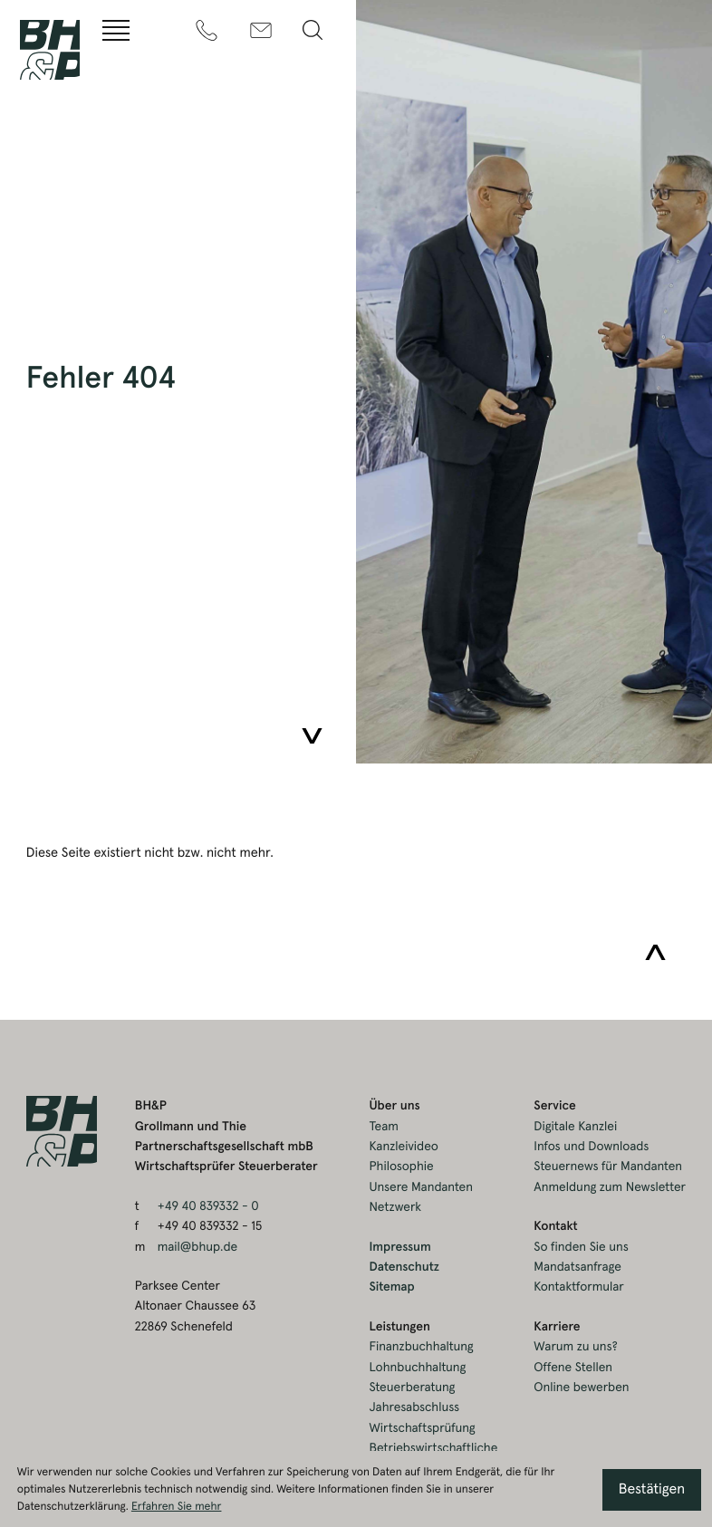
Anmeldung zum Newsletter (610, 1187)
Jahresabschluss (414, 1407)
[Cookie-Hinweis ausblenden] (651, 1490)
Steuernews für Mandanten (608, 1166)
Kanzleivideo (403, 1146)
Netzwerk (395, 1207)
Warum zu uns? (575, 1346)
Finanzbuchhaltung (421, 1346)
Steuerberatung (412, 1387)
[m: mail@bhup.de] (261, 30)
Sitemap (391, 1287)
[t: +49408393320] (206, 30)
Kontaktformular (578, 1287)
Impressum (399, 1247)
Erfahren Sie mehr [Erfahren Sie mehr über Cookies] (176, 1507)
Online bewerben (581, 1387)
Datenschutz (404, 1267)
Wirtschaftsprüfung (422, 1428)
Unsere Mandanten (421, 1187)
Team (384, 1126)
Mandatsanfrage (577, 1267)
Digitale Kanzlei (575, 1126)
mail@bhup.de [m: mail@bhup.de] (197, 1247)
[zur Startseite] (50, 50)
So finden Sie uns (581, 1247)
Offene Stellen (573, 1367)
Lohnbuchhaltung (417, 1367)
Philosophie (401, 1166)
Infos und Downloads (591, 1146)
